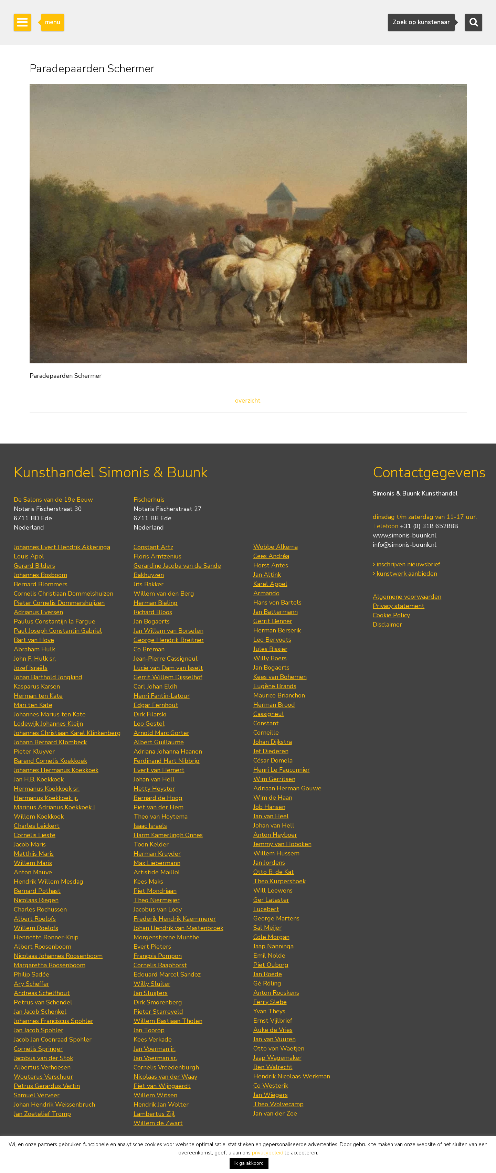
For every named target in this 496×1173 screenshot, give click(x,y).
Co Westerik (270, 1085)
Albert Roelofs (35, 919)
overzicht (248, 400)
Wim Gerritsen (274, 779)
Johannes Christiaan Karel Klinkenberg (67, 733)
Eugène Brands (274, 686)
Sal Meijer (267, 928)
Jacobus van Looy (158, 909)
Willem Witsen (155, 1095)
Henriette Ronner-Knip (46, 937)
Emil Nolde (269, 955)
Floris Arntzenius (157, 556)
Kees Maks (148, 881)
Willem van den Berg (164, 593)
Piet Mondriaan (155, 891)
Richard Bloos (153, 612)
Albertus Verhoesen (42, 1067)
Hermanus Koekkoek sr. (47, 789)
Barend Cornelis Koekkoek (50, 761)
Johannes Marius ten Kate (50, 714)
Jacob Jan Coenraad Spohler (53, 1039)
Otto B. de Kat (273, 872)
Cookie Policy (391, 615)
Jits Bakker (148, 584)
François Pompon (158, 956)
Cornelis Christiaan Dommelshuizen (63, 593)
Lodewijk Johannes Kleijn (48, 723)
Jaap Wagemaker (277, 1058)
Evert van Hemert (159, 770)
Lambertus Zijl (154, 1114)
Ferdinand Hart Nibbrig (167, 761)
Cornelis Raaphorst (160, 965)
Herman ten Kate (38, 696)
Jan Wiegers (270, 1095)
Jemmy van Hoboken (282, 844)
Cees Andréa (271, 556)
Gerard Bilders (34, 566)
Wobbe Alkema (275, 547)
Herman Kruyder (157, 854)
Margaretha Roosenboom (49, 965)
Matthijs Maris (34, 854)
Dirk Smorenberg (158, 1002)
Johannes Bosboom (40, 575)
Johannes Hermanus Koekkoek (56, 770)
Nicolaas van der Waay (165, 1077)
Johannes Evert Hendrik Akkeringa (62, 547)
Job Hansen (269, 807)
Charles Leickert (37, 826)
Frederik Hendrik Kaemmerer (175, 919)
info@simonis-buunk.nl (404, 545)
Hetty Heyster (154, 789)
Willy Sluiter (152, 984)
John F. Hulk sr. (35, 658)
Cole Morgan (271, 937)
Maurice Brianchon (279, 695)
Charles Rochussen (40, 909)
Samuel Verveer (37, 1095)
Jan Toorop (149, 1030)
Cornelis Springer (38, 1049)
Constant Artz (153, 547)
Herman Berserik (277, 630)
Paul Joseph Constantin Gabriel (58, 631)
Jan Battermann (275, 612)
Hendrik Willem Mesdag (48, 881)
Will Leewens (273, 890)
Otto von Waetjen (278, 1048)
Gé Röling (267, 983)
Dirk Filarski (150, 714)
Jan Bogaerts (152, 621)
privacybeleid (267, 1152)
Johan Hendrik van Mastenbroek (178, 928)
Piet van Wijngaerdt (162, 1086)
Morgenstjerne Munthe (166, 937)
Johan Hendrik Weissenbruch (54, 1104)
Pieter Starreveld (158, 1011)
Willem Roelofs (36, 928)
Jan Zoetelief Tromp (42, 1114)
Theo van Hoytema (161, 816)
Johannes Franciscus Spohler (53, 1021)
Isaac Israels (150, 826)
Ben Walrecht (273, 1067)
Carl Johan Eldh (155, 686)
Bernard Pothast (37, 891)
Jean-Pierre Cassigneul (166, 658)
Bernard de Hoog (158, 798)
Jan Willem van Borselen (168, 631)
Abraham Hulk (34, 649)
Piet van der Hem (158, 807)
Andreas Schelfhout (42, 993)
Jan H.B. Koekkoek (39, 779)
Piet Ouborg (270, 965)
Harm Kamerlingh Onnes (168, 835)
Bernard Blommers (40, 584)
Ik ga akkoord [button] (249, 1163)
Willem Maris (33, 863)
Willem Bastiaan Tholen (168, 1021)
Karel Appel (270, 584)
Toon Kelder (151, 844)
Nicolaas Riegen (36, 900)
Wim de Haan (272, 797)
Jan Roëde (267, 974)
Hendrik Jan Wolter (161, 1104)
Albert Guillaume (159, 742)
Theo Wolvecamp (278, 1104)
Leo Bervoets (272, 640)
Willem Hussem (276, 853)
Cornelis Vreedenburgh (166, 1067)
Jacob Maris (30, 844)
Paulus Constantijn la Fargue (54, 621)
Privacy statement (398, 606)
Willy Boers (270, 658)
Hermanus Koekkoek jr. (46, 798)
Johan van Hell (154, 779)
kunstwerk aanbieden (405, 573)
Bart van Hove (34, 640)
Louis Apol (29, 556)
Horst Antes (270, 565)
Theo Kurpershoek (279, 881)
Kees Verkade (153, 1039)
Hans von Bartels (277, 602)
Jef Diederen (270, 751)
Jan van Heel (271, 816)
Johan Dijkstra (272, 742)
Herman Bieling (156, 603)
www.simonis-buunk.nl (404, 535)
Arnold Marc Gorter (161, 733)
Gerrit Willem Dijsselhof (168, 677)
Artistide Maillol (157, 872)
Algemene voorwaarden (407, 597)
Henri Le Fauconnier (281, 770)
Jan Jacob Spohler (38, 1030)
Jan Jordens (269, 863)
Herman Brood (274, 705)
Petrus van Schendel (43, 1002)
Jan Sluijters (151, 993)
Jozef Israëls (31, 668)
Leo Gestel (149, 723)
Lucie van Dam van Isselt (168, 668)
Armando (266, 593)
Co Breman (149, 649)
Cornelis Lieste (34, 835)
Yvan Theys (269, 1011)
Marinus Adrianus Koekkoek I (54, 807)
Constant (266, 723)
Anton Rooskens (276, 993)
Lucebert (266, 909)
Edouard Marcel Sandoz (167, 974)
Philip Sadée (31, 974)
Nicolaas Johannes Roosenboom (58, 956)
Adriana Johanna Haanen (168, 751)
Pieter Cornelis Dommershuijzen (59, 603)
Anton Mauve (33, 872)
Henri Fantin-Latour (162, 696)
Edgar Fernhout (156, 705)
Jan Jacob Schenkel (40, 1011)
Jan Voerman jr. (155, 1049)
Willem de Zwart (158, 1123)
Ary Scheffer (31, 984)
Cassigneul (268, 714)
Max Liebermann (157, 863)
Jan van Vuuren (274, 1039)
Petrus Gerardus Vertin (47, 1086)
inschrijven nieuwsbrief (406, 564)
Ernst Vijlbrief (272, 1020)
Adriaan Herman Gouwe (287, 788)
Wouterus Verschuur (43, 1077)
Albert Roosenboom (42, 946)
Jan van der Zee (275, 1113)
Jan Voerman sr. (155, 1058)
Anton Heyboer (275, 835)
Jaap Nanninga (273, 946)
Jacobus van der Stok (43, 1058)
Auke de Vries (273, 1030)
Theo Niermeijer (157, 900)
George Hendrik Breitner (169, 640)
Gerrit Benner (272, 621)
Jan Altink (267, 574)
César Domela (273, 760)
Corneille (266, 732)
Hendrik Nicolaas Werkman (291, 1076)
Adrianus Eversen (38, 612)
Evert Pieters (152, 946)
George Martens (276, 918)
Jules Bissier (270, 649)
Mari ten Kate (33, 705)
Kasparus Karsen (37, 686)
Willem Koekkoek (39, 816)
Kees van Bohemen (280, 677)
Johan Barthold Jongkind (48, 677)
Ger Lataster (271, 900)
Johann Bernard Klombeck (50, 742)
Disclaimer (387, 624)
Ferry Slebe (270, 1002)
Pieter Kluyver (34, 751)
